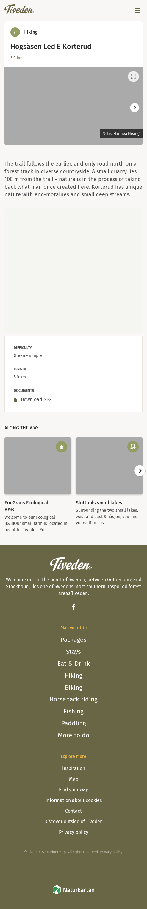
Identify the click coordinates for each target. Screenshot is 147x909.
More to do (73, 735)
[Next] (134, 107)
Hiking (73, 675)
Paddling (73, 723)
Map (73, 779)
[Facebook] (73, 607)
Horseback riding (73, 699)
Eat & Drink (73, 663)
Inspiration (73, 768)
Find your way (73, 789)
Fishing (73, 711)
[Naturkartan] (73, 893)
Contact (73, 811)
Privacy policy (73, 832)
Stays (73, 652)
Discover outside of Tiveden (73, 821)
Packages (74, 640)
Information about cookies (74, 800)
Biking (73, 687)
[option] (73, 106)
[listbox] (73, 106)
